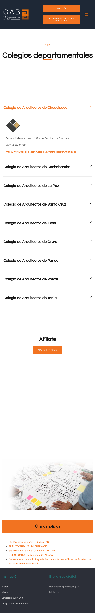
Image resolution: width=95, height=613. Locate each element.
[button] (87, 14)
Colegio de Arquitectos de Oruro (30, 242)
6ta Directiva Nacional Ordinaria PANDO (31, 541)
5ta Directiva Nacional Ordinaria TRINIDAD (32, 550)
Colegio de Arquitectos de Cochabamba (36, 167)
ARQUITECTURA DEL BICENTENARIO (28, 546)
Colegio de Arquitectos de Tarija (30, 298)
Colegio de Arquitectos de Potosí (30, 279)
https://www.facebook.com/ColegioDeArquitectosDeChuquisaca (41, 151)
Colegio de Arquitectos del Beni (29, 223)
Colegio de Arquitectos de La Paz (31, 186)
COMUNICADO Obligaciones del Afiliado (31, 554)
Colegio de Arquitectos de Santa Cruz (34, 204)
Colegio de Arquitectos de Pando (30, 261)
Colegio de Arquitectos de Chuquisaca (35, 108)
